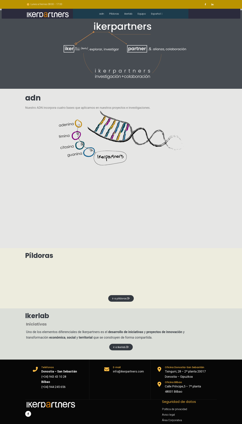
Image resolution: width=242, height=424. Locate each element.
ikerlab (129, 14)
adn (101, 14)
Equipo (142, 14)
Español (157, 14)
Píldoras (114, 14)
